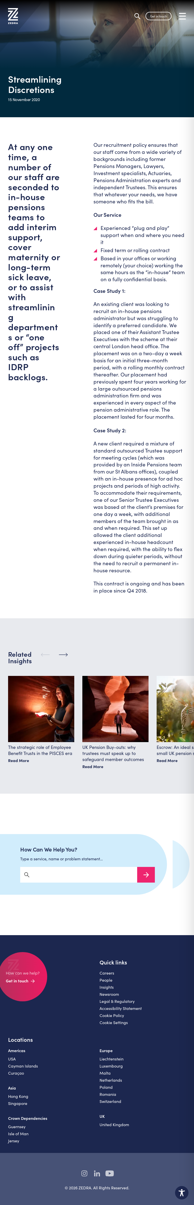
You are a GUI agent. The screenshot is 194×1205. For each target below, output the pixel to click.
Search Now (146, 879)
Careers (107, 977)
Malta (105, 1077)
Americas (16, 1054)
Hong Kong (18, 1100)
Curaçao (16, 1077)
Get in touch (158, 16)
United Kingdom (114, 1128)
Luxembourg (111, 1070)
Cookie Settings (114, 1026)
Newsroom (109, 998)
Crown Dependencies (27, 1122)
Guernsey (17, 1130)
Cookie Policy (112, 1019)
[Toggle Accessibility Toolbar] (182, 1193)
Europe (106, 1054)
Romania (108, 1098)
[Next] (63, 659)
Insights (107, 991)
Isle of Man (18, 1137)
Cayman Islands (23, 1070)
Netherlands (111, 1084)
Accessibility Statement (121, 1012)
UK (102, 1120)
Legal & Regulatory (117, 1005)
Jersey (13, 1144)
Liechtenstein (112, 1063)
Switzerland (110, 1105)
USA (12, 1063)
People (106, 984)
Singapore (17, 1107)
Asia (12, 1092)
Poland (106, 1091)
